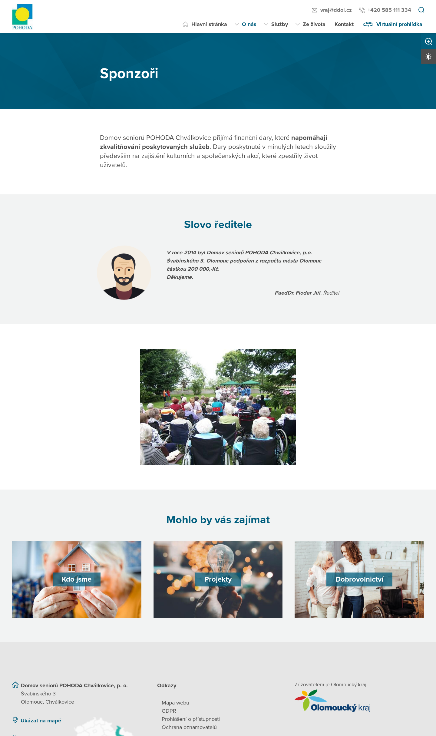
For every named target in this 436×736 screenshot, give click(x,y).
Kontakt (344, 24)
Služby (279, 24)
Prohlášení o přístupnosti (191, 719)
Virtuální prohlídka (399, 24)
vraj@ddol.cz (336, 10)
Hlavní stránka (209, 24)
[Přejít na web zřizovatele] (359, 700)
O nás (249, 24)
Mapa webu (175, 702)
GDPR (169, 711)
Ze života (314, 24)
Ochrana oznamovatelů (189, 727)
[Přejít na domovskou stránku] (22, 17)
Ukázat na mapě (41, 720)
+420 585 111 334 (389, 10)
